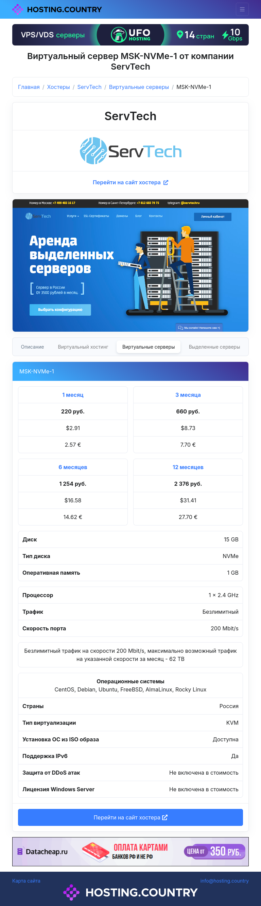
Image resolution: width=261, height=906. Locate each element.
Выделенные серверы (214, 347)
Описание (32, 347)
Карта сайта (26, 881)
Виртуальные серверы (139, 87)
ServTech (89, 87)
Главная (29, 87)
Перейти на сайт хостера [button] (130, 817)
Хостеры (58, 87)
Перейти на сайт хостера (130, 182)
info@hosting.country (225, 881)
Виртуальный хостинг (83, 347)
